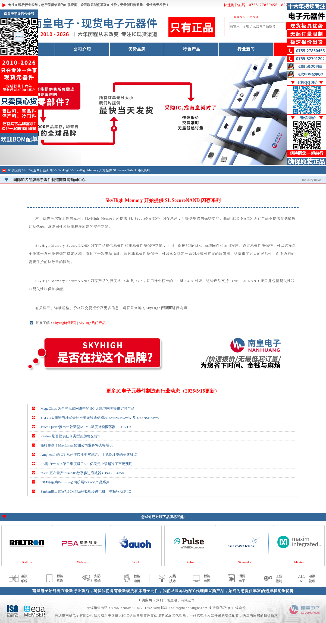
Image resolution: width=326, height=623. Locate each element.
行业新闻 (246, 49)
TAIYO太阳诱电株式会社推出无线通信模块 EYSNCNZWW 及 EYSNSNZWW (99, 418)
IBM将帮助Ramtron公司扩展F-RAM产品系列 (74, 482)
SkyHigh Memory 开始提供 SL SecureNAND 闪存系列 (112, 170)
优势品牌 (137, 49)
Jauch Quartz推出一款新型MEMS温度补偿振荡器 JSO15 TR (85, 427)
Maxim (299, 562)
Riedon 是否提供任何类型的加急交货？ (70, 436)
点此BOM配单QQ (310, 74)
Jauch (135, 562)
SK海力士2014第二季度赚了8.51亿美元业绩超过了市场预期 (86, 464)
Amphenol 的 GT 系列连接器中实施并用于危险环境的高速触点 (88, 454)
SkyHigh (64, 170)
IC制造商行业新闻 (40, 170)
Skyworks (244, 562)
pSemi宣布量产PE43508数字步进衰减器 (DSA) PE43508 (83, 473)
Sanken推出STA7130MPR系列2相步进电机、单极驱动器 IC (85, 491)
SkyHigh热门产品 (92, 323)
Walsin (81, 562)
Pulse (190, 562)
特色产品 (191, 49)
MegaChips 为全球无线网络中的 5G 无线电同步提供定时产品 (87, 408)
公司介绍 (82, 49)
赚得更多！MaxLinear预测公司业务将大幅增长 (76, 445)
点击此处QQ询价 (309, 66)
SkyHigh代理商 (64, 323)
